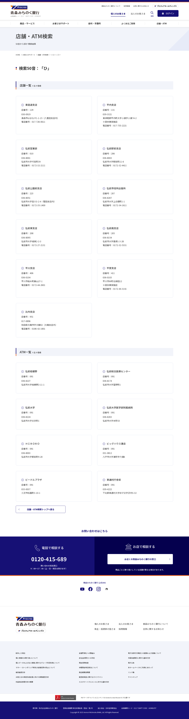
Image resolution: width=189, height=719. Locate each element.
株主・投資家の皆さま (105, 628)
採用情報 (123, 628)
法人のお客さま (126, 623)
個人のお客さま (101, 623)
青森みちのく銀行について (155, 623)
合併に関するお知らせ (153, 628)
